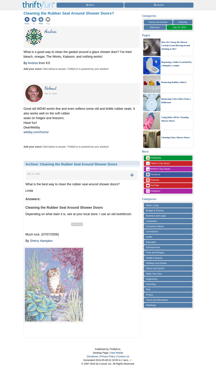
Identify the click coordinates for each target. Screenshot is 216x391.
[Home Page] (38, 2)
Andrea (33, 63)
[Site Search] (158, 5)
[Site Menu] (90, 5)
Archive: (71, 164)
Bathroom (155, 27)
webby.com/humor (36, 132)
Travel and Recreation (157, 300)
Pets (148, 289)
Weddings (151, 305)
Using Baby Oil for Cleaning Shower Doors (175, 119)
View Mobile (116, 352)
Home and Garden (158, 22)
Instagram (153, 191)
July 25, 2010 (179, 27)
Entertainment (153, 247)
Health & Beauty (154, 258)
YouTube (152, 185)
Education (151, 242)
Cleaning (182, 22)
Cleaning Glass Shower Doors (175, 137)
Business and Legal (156, 215)
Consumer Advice (155, 226)
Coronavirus (152, 231)
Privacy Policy (107, 356)
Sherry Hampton (41, 241)
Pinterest (152, 180)
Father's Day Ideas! (158, 163)
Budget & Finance (155, 210)
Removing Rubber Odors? (174, 82)
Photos (149, 294)
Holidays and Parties (156, 263)
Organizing (151, 279)
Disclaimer (92, 356)
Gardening (153, 158)
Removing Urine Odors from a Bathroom (176, 101)
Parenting (151, 284)
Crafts (149, 237)
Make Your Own (154, 273)
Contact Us (123, 356)
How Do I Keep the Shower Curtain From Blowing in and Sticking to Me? (175, 45)
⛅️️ (131, 360)
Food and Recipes (155, 252)
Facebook (153, 174)
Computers (151, 221)
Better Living (152, 205)
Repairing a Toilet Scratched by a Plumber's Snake (176, 64)
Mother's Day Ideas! (158, 169)
